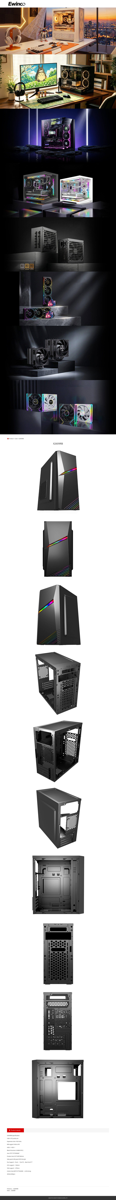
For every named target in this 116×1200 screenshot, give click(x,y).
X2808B (13, 1190)
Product (11, 438)
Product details (15, 1130)
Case (16, 438)
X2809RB (15, 1189)
